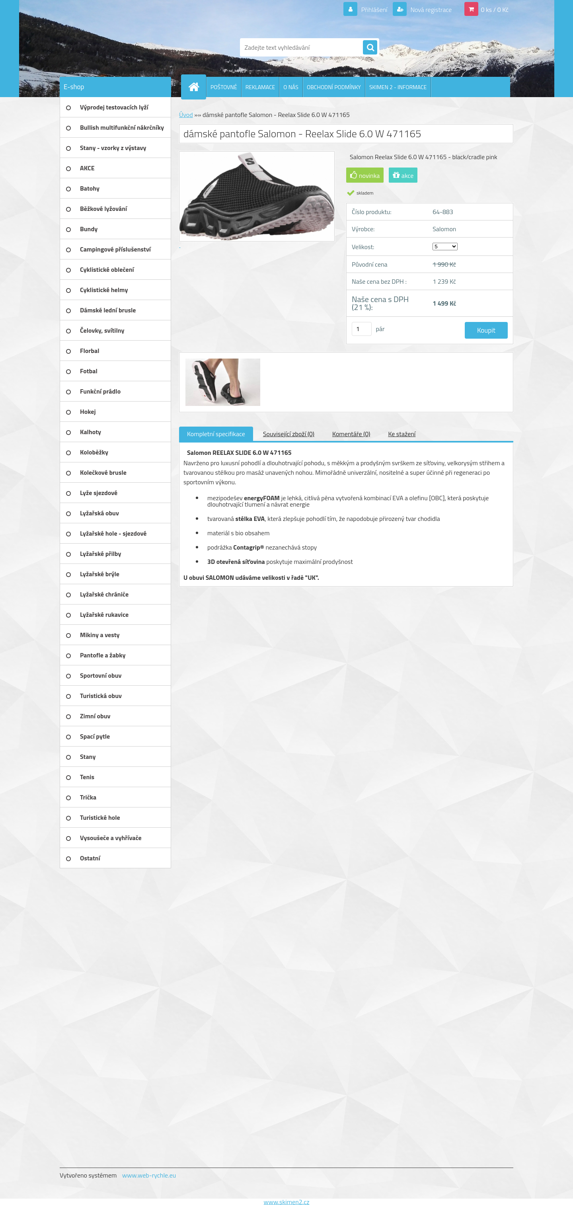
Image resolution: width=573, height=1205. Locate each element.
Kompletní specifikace (216, 434)
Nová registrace (430, 9)
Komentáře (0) (351, 434)
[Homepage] (197, 87)
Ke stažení (401, 434)
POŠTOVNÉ (223, 87)
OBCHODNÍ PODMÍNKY (334, 87)
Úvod (186, 114)
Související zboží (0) (288, 434)
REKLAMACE (260, 87)
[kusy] (362, 329)
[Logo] (114, 47)
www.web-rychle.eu (149, 1175)
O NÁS (290, 87)
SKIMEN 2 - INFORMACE (398, 87)
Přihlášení (374, 9)
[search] (370, 47)
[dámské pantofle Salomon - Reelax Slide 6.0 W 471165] (221, 360)
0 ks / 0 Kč (495, 9)
